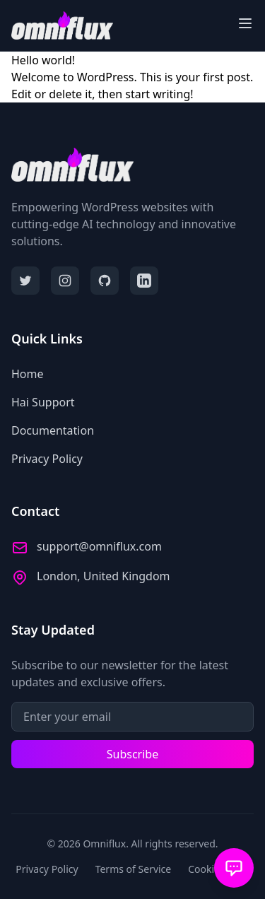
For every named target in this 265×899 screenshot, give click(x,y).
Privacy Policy (47, 869)
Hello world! (43, 60)
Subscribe (132, 754)
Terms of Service (133, 869)
